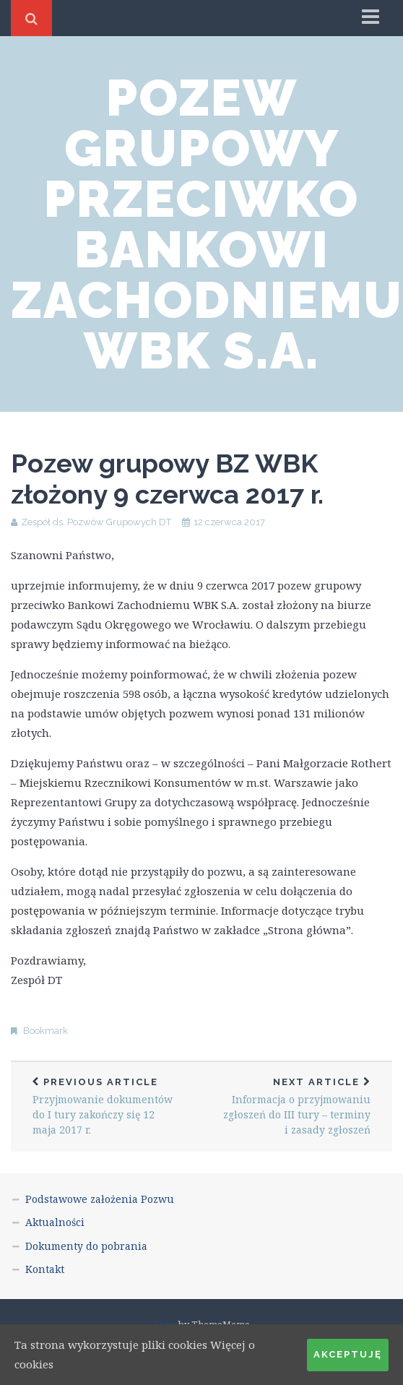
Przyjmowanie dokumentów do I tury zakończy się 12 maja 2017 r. (106, 1106)
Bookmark (45, 1030)
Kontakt (44, 1269)
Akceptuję (347, 1354)
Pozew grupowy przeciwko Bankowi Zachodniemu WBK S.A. (207, 224)
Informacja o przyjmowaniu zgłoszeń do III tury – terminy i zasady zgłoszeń (296, 1106)
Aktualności (54, 1222)
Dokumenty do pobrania (86, 1246)
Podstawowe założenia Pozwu (99, 1199)
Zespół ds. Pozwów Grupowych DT (96, 522)
